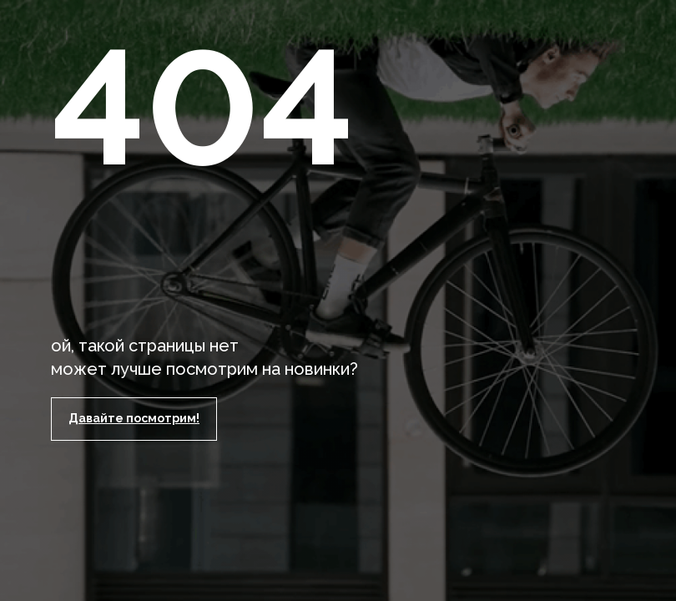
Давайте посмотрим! (133, 418)
